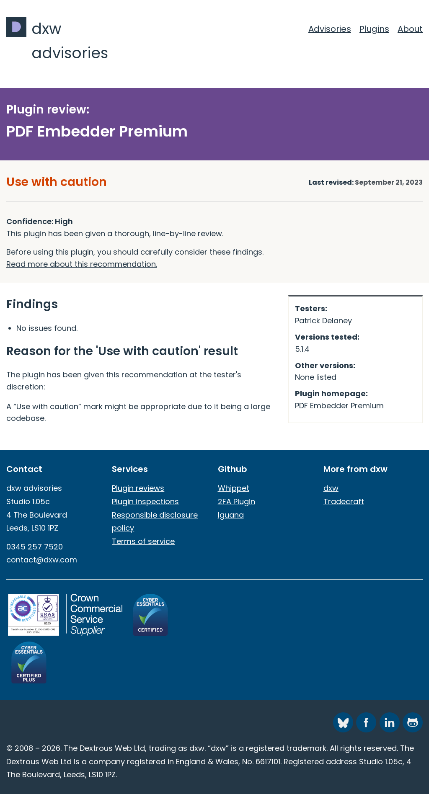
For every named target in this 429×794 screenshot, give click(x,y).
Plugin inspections (145, 501)
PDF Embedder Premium (339, 405)
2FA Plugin (236, 501)
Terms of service (143, 541)
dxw (331, 488)
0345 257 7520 (34, 546)
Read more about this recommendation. (81, 264)
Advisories (329, 29)
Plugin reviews (138, 488)
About (410, 29)
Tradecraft (343, 501)
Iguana (231, 515)
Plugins (374, 29)
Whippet (233, 488)
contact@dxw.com (41, 559)
